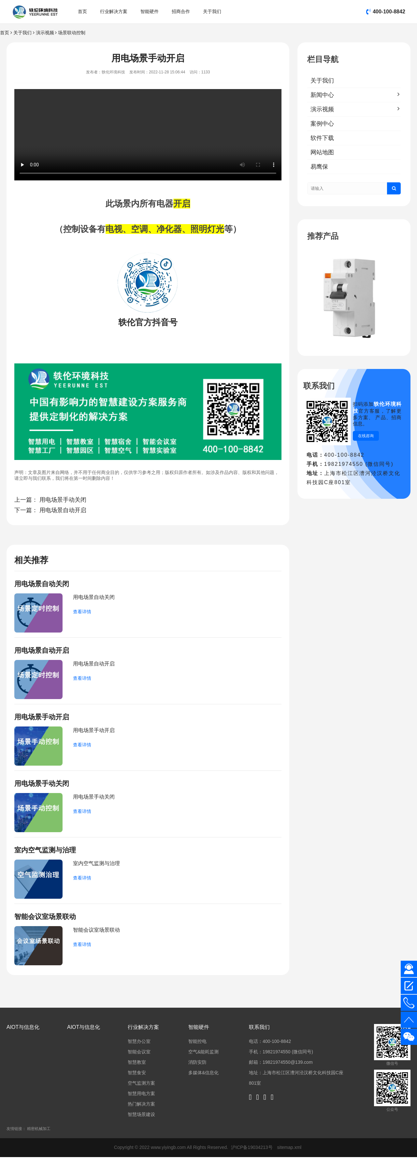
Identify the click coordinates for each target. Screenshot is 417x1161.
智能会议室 (139, 1055)
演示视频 (45, 32)
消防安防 (197, 1066)
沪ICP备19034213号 (252, 1151)
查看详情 (82, 612)
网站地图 (322, 152)
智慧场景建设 (141, 1118)
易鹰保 (319, 166)
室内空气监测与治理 (46, 853)
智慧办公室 (139, 1045)
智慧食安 (137, 1076)
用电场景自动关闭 (43, 584)
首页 (82, 11)
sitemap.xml (289, 1151)
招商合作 (181, 11)
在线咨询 (366, 436)
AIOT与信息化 (23, 1031)
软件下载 (322, 138)
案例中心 (322, 123)
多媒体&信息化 (203, 1076)
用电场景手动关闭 (62, 499)
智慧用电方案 (141, 1097)
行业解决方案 (113, 11)
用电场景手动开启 (43, 718)
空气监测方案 (141, 1087)
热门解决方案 (141, 1107)
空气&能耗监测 (203, 1055)
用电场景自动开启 (62, 510)
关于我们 (212, 11)
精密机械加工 (38, 1132)
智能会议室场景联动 (46, 920)
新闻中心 (322, 95)
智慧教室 (137, 1066)
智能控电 (197, 1045)
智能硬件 (149, 11)
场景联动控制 (71, 32)
